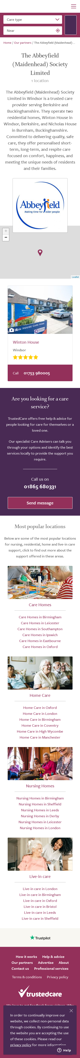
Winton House (26, 342)
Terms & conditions (27, 977)
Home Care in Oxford (40, 707)
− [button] (5, 238)
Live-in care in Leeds (40, 912)
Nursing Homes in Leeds (40, 810)
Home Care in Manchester (40, 737)
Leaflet (75, 277)
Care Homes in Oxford (40, 646)
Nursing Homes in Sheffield (40, 804)
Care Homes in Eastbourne (40, 640)
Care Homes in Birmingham (40, 617)
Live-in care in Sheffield (40, 918)
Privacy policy (57, 977)
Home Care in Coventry (40, 725)
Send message (40, 503)
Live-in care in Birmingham (40, 894)
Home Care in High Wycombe (40, 731)
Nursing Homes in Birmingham (40, 798)
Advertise (46, 962)
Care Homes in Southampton (40, 628)
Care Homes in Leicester (40, 623)
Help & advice (53, 956)
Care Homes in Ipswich (40, 634)
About (64, 962)
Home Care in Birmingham (40, 719)
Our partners (22, 962)
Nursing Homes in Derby (40, 816)
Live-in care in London (40, 888)
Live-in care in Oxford (40, 900)
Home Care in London (40, 713)
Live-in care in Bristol (40, 906)
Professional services (51, 968)
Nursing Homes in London (40, 827)
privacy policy (20, 1044)
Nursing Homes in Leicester (40, 821)
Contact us (20, 968)
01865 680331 (40, 486)
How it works (26, 956)
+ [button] (5, 231)
